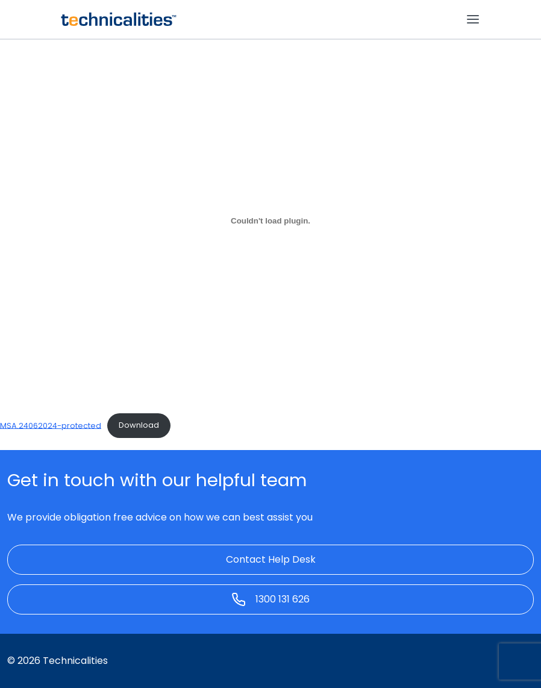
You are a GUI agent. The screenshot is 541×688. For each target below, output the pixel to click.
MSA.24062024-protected (50, 425)
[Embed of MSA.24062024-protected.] (270, 220)
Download (139, 425)
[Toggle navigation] (473, 19)
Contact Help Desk (271, 559)
